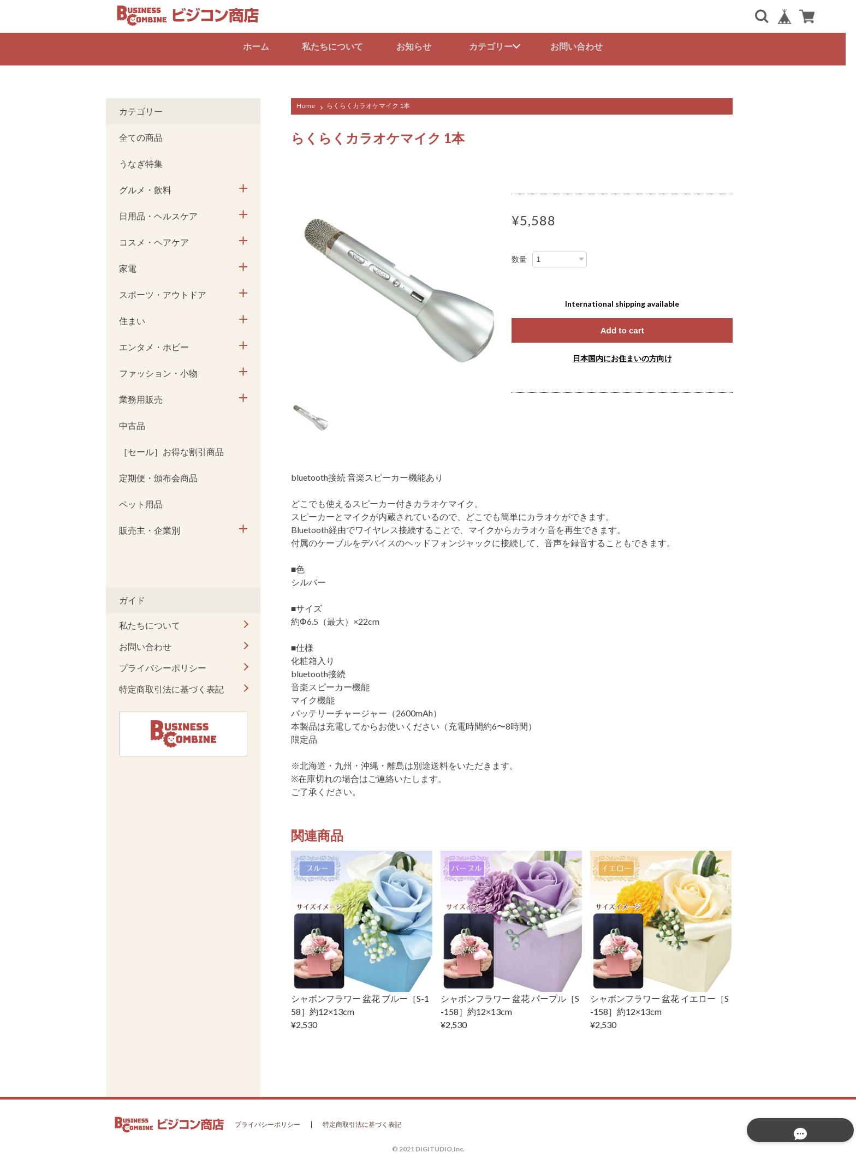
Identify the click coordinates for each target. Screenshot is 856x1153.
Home (305, 103)
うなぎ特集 (141, 161)
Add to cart (622, 327)
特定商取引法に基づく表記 (171, 686)
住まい (132, 318)
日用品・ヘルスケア (158, 213)
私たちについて (337, 46)
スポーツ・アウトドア (162, 291)
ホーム (261, 46)
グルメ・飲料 (145, 187)
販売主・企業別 (149, 527)
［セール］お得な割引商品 (171, 449)
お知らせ (419, 46)
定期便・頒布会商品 (158, 475)
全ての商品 (141, 134)
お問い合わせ (582, 46)
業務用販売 (141, 396)
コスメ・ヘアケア (154, 239)
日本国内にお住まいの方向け (622, 356)
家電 (127, 265)
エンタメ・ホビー (154, 344)
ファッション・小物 (158, 370)
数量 (519, 256)
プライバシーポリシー (162, 665)
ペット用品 (141, 501)
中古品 (132, 422)
